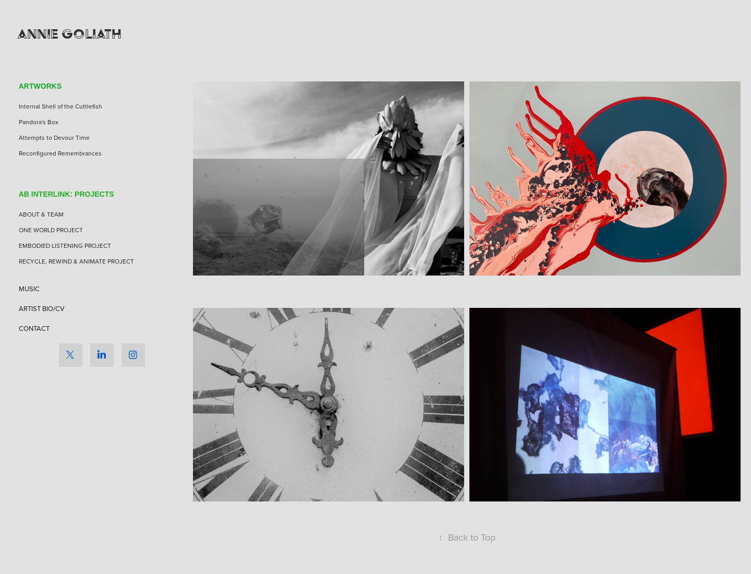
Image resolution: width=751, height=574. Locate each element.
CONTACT (34, 328)
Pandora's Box (38, 121)
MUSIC (29, 288)
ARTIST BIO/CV (42, 308)
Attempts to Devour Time (54, 137)
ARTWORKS (40, 86)
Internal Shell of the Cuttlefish (60, 106)
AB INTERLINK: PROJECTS (66, 194)
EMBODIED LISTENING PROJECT (65, 245)
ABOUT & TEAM (41, 214)
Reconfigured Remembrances (60, 153)
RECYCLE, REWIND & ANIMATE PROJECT (76, 261)
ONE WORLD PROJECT (51, 229)
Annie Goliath (69, 34)
